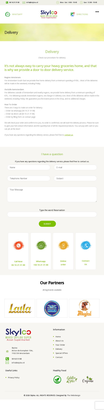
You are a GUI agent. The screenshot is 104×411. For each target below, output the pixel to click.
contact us (69, 135)
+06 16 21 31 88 (40, 264)
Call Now (18, 261)
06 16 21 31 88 (12, 2)
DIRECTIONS (82, 14)
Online (63, 261)
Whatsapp (41, 261)
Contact (85, 260)
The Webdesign (73, 395)
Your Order (60, 345)
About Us (60, 340)
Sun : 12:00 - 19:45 (88, 2)
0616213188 (17, 359)
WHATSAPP (17, 14)
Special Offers (62, 353)
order (63, 264)
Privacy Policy (13, 377)
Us (85, 264)
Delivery (59, 349)
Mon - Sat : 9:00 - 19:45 (66, 2)
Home (58, 336)
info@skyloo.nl (30, 2)
